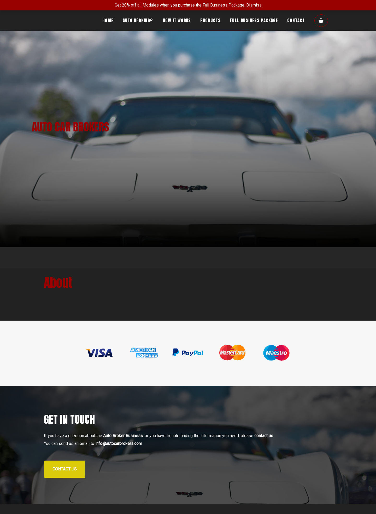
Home (107, 20)
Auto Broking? (138, 20)
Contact (296, 20)
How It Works (177, 20)
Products (210, 20)
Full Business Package (254, 20)
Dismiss (254, 5)
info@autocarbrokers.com (118, 443)
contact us (263, 435)
